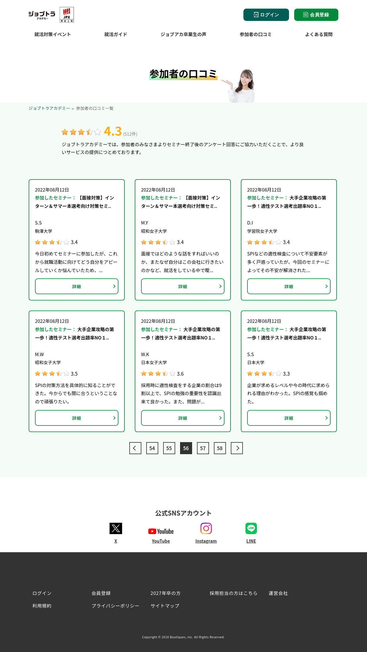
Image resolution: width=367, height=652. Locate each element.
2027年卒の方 (166, 592)
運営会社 (278, 592)
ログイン (266, 14)
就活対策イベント (52, 34)
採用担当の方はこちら (234, 592)
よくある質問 (319, 34)
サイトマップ (165, 605)
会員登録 (316, 14)
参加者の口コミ (256, 34)
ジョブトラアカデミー (49, 108)
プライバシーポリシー (115, 605)
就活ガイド (115, 34)
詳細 (76, 286)
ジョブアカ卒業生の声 (183, 34)
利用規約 (42, 605)
